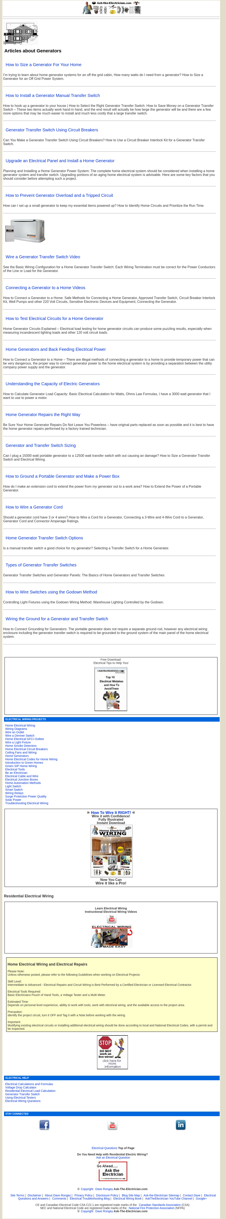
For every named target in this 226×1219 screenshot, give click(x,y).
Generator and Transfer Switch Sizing (41, 445)
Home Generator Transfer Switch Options (44, 538)
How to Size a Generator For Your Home (43, 64)
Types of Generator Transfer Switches (41, 565)
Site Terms (17, 1195)
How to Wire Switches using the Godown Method (51, 592)
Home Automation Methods (23, 783)
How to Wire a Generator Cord (34, 507)
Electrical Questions (104, 1148)
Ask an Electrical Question (113, 1157)
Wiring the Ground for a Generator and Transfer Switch (57, 618)
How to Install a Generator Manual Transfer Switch (53, 95)
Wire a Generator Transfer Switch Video (43, 256)
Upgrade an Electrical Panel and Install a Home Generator (60, 160)
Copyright (87, 1189)
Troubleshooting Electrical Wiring (26, 803)
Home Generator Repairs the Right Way (43, 414)
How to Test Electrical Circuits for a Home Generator (54, 318)
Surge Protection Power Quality (25, 796)
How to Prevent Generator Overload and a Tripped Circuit (59, 195)
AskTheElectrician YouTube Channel (168, 1198)
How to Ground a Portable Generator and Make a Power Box (62, 476)
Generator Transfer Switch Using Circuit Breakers (52, 130)
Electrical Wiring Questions (23, 1101)
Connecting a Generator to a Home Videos (45, 287)
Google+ (201, 1198)
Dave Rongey (104, 1189)
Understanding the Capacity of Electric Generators (53, 383)
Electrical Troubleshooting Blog (90, 1198)
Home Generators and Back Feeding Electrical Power (56, 349)
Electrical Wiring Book (127, 1198)
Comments (59, 1198)
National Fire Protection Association (152, 1208)
